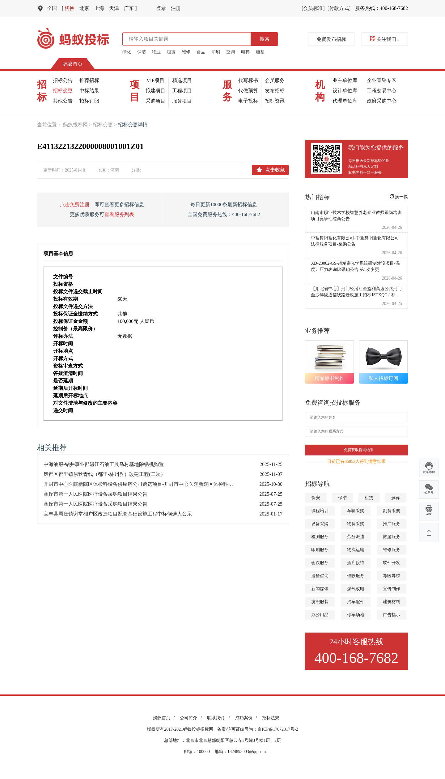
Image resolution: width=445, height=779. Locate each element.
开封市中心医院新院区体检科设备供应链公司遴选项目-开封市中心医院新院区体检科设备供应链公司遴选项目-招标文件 (145, 484)
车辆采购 (355, 510)
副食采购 (391, 510)
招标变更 (63, 90)
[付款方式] (339, 8)
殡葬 (395, 497)
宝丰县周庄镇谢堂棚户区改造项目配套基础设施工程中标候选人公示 (118, 513)
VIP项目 (155, 80)
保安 (316, 497)
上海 (99, 8)
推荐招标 (89, 80)
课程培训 (319, 510)
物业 (156, 52)
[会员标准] (313, 8)
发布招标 (275, 90)
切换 (68, 8)
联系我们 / (219, 718)
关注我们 (384, 39)
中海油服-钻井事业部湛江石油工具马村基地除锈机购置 (104, 464)
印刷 (215, 52)
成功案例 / (247, 718)
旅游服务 (391, 536)
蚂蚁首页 (73, 64)
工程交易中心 (381, 90)
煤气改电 (355, 588)
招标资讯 (275, 100)
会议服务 (319, 562)
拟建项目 (155, 90)
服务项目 (182, 100)
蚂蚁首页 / (165, 718)
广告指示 (391, 614)
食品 (201, 52)
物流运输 (355, 549)
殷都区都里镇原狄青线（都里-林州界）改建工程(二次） (105, 474)
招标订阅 (89, 100)
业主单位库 (345, 80)
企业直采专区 (381, 80)
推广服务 (391, 523)
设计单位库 (345, 90)
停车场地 (355, 614)
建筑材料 (391, 601)
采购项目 (155, 100)
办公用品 (319, 614)
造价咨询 (319, 575)
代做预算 (248, 90)
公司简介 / (192, 718)
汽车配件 (355, 601)
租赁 (171, 52)
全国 (52, 8)
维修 (186, 52)
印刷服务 (319, 549)
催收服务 (355, 575)
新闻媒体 (319, 588)
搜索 (264, 38)
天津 (114, 8)
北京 (84, 8)
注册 (176, 8)
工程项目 (182, 90)
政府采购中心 (381, 100)
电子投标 (248, 100)
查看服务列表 (119, 214)
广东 (130, 8)
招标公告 (63, 80)
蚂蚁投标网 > (78, 124)
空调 (230, 52)
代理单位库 (345, 100)
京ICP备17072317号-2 (277, 729)
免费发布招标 (331, 39)
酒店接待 (355, 562)
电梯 (245, 52)
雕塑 (260, 52)
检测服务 (319, 536)
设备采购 (319, 523)
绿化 (126, 52)
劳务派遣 (355, 536)
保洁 (141, 52)
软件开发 (391, 562)
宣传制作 (391, 588)
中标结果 (89, 90)
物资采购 (355, 523)
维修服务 (391, 549)
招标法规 (270, 718)
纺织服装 (319, 601)
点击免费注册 (75, 204)
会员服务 (275, 80)
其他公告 (63, 100)
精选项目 (182, 80)
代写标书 (248, 80)
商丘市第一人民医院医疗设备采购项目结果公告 (95, 494)
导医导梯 (391, 575)
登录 (161, 8)
